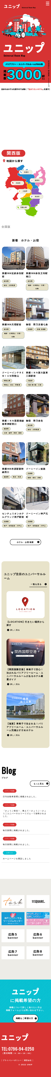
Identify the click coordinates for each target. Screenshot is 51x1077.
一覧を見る (36, 584)
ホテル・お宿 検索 (25, 542)
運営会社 (28, 1060)
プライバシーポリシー (12, 1060)
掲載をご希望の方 (24, 1018)
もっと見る (39, 784)
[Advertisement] (25, 117)
